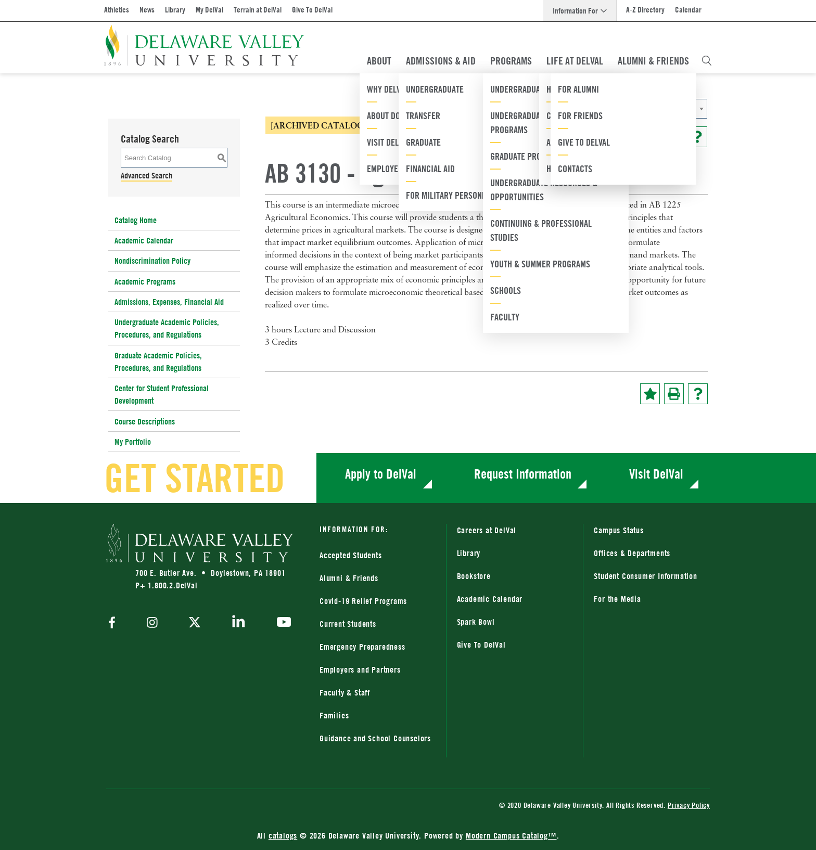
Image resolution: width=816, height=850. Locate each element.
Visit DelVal (656, 474)
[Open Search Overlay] (707, 61)
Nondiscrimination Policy (152, 260)
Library (175, 10)
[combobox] (603, 109)
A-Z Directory (645, 10)
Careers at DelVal (487, 530)
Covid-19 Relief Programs (363, 601)
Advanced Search (146, 175)
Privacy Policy (689, 805)
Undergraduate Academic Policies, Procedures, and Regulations (166, 328)
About (379, 61)
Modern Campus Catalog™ (511, 835)
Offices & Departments (632, 553)
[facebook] (114, 623)
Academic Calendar (143, 240)
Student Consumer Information (645, 576)
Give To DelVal (312, 10)
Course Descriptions (144, 421)
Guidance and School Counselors (375, 738)
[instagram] (152, 623)
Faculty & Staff (345, 692)
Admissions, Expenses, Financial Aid (169, 302)
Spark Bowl (476, 621)
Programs (511, 61)
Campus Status (618, 530)
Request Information (522, 474)
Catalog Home (135, 220)
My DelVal (209, 10)
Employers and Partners (360, 669)
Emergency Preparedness (362, 646)
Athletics (116, 10)
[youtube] (281, 623)
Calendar (688, 10)
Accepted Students (351, 555)
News (147, 10)
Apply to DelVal (380, 474)
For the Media (617, 599)
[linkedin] (238, 623)
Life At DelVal (574, 61)
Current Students (348, 624)
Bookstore (474, 576)
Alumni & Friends (653, 61)
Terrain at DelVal (258, 10)
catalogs (283, 835)
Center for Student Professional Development (161, 394)
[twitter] (195, 623)
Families (334, 715)
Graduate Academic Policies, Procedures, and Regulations (158, 361)
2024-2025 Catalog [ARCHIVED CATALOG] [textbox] (568, 109)
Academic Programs (144, 281)
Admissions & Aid (441, 61)
